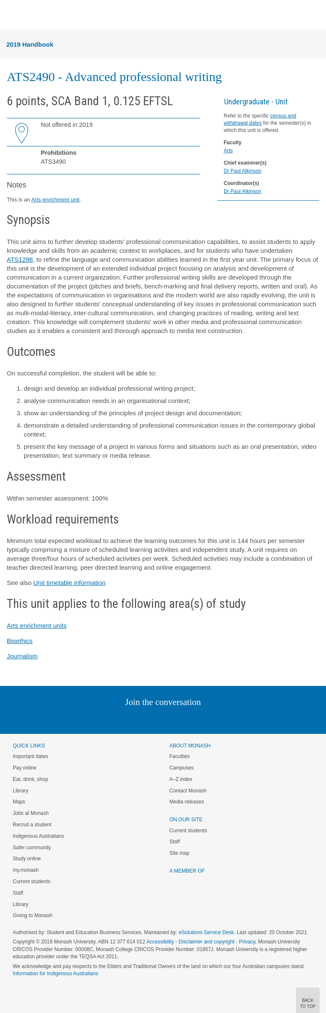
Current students (32, 881)
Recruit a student (32, 825)
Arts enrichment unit (55, 199)
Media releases (186, 802)
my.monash (26, 870)
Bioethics (20, 640)
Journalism (22, 656)
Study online (27, 859)
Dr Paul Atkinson (242, 171)
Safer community (32, 848)
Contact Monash (187, 791)
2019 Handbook (29, 44)
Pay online (25, 768)
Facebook (154, 719)
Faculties (179, 756)
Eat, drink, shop (30, 779)
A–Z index (180, 779)
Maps (19, 802)
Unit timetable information (70, 582)
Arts (228, 151)
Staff (18, 893)
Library (20, 791)
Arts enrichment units (37, 625)
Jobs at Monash (31, 813)
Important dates (30, 756)
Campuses (181, 768)
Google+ (169, 719)
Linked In (120, 719)
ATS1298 (20, 259)
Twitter (138, 719)
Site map (179, 853)
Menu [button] (11, 15)
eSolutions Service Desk (206, 932)
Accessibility (160, 942)
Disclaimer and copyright (206, 942)
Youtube (203, 719)
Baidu (222, 719)
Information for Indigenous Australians (55, 974)
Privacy (247, 942)
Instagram (102, 719)
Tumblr (186, 719)
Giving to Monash (32, 915)
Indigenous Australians (38, 836)
